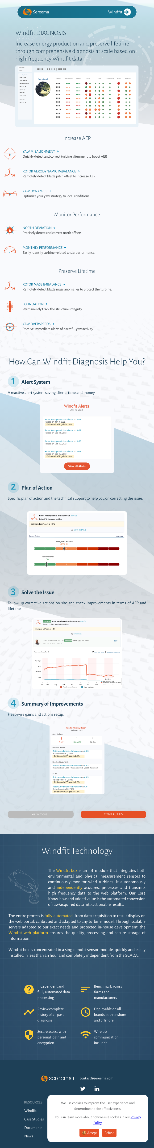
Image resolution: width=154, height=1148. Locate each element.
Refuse (109, 1133)
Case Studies (34, 1119)
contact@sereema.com (96, 1078)
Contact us (113, 814)
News (28, 1136)
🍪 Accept (89, 1133)
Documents (33, 1128)
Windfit (119, 12)
